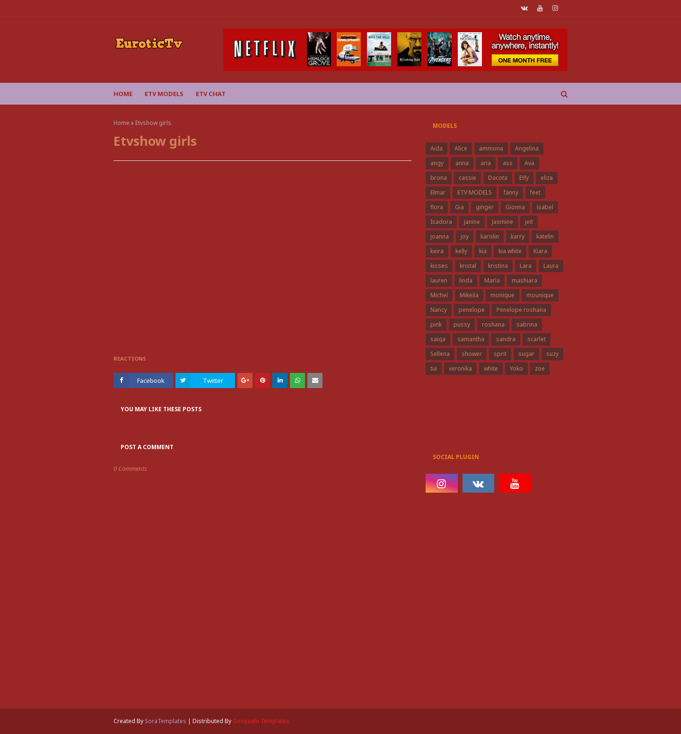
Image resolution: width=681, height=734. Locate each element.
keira (437, 251)
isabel (545, 207)
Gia (459, 207)
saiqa (437, 339)
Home (122, 123)
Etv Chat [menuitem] (211, 93)
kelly (461, 251)
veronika (460, 368)
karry (517, 236)
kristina (498, 266)
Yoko (516, 368)
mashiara (524, 280)
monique (502, 295)
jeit (529, 222)
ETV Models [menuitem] (164, 93)
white (491, 368)
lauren (438, 280)
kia (483, 251)
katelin (545, 236)
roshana (493, 324)
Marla (492, 280)
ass (508, 163)
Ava (529, 163)
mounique (540, 295)
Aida (436, 148)
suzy (552, 354)
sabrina (526, 324)
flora (436, 207)
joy (465, 236)
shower (472, 354)
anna (462, 163)
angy (437, 163)
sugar (526, 354)
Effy (524, 178)
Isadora (441, 222)
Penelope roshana (521, 310)
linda (465, 280)
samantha (470, 339)
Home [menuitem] (123, 93)
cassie (467, 178)
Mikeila (469, 295)
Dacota (497, 178)
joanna (439, 236)
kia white (510, 251)
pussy (462, 324)
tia (433, 368)
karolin (489, 236)
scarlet (536, 339)
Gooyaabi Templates (261, 721)
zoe (540, 368)
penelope (472, 310)
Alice (460, 148)
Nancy (438, 310)
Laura (551, 266)
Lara (526, 266)
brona (438, 178)
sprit (500, 354)
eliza (547, 178)
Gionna (515, 207)
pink (436, 324)
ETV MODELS (474, 192)
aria (485, 163)
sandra (505, 339)
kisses (439, 266)
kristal (468, 266)
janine (472, 222)
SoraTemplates (165, 721)
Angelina (527, 148)
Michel (439, 295)
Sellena (440, 354)
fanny (511, 192)
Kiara (540, 251)
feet (535, 192)
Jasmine (502, 222)
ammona (491, 148)
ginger (485, 207)
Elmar (437, 192)
